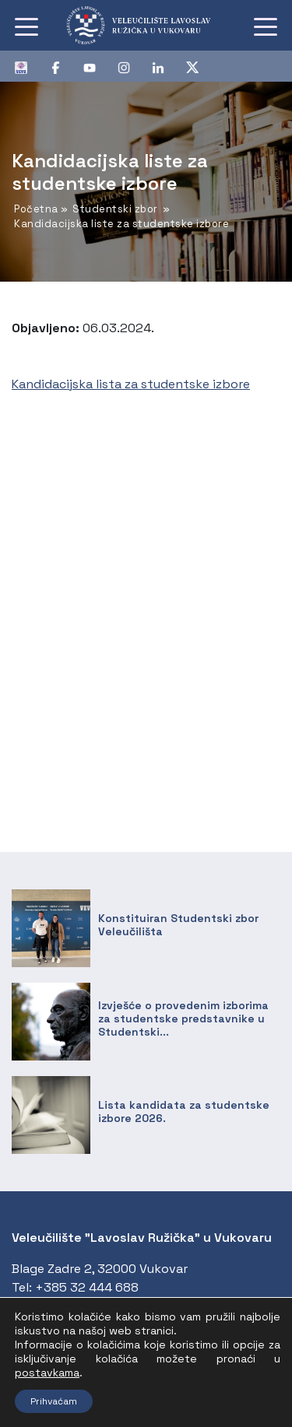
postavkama (47, 1373)
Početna (36, 209)
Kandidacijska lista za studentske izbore (131, 384)
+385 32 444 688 (87, 1287)
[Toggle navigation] (26, 25)
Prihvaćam (53, 1401)
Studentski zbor (115, 209)
